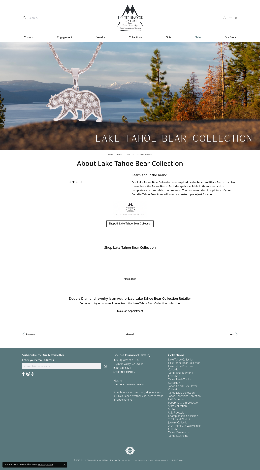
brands (119, 155)
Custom (28, 37)
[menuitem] (130, 450)
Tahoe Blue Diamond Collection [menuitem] (180, 374)
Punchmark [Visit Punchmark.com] (161, 460)
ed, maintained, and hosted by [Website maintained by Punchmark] (143, 460)
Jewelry (100, 37)
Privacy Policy (45, 464)
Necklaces (130, 278)
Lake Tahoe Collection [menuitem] (181, 359)
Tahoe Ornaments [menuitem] (179, 432)
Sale (198, 37)
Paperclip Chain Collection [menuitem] (183, 402)
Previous (30, 334)
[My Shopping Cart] (236, 18)
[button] (70, 182)
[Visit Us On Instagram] (28, 374)
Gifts (168, 37)
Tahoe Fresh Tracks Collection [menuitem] (179, 381)
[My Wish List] (230, 18)
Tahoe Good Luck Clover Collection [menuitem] (182, 387)
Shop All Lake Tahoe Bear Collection (130, 223)
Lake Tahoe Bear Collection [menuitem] (184, 363)
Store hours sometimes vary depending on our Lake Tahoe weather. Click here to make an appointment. (138, 395)
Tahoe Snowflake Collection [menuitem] (184, 396)
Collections (135, 37)
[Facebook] (23, 374)
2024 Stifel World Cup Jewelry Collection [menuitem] (181, 420)
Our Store (230, 37)
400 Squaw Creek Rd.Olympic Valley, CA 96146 (128, 365)
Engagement (64, 37)
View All (130, 334)
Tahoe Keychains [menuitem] (178, 436)
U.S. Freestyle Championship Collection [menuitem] (183, 414)
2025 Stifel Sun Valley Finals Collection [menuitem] (184, 427)
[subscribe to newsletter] (105, 366)
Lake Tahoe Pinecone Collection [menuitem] (180, 367)
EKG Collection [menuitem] (177, 399)
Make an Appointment (130, 311)
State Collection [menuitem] (177, 406)
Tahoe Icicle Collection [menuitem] (181, 392)
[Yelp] (33, 374)
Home (110, 155)
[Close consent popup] (64, 465)
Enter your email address (38, 359)
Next (231, 334)
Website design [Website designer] (124, 460)
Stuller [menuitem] (172, 409)
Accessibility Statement (176, 460)
